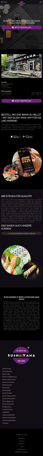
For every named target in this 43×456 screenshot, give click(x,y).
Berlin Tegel (6, 374)
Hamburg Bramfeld (9, 415)
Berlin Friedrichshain (9, 379)
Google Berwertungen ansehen (21, 233)
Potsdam (5, 423)
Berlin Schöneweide (9, 398)
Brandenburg (7, 407)
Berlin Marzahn (7, 385)
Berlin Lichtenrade (8, 382)
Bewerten (21, 444)
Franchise (21, 441)
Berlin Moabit (7, 390)
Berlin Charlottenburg (9, 377)
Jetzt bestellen (21, 27)
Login (4, 2)
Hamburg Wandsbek (9, 420)
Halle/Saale (6, 412)
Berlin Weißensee (8, 401)
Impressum (21, 438)
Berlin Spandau (7, 371)
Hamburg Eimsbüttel (9, 417)
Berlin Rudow (7, 368)
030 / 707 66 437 (6, 87)
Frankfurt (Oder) (7, 409)
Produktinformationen (21, 452)
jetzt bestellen (21, 101)
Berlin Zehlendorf (8, 404)
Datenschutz (21, 449)
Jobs (21, 446)
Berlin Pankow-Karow (9, 396)
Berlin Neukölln (7, 393)
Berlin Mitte (6, 388)
